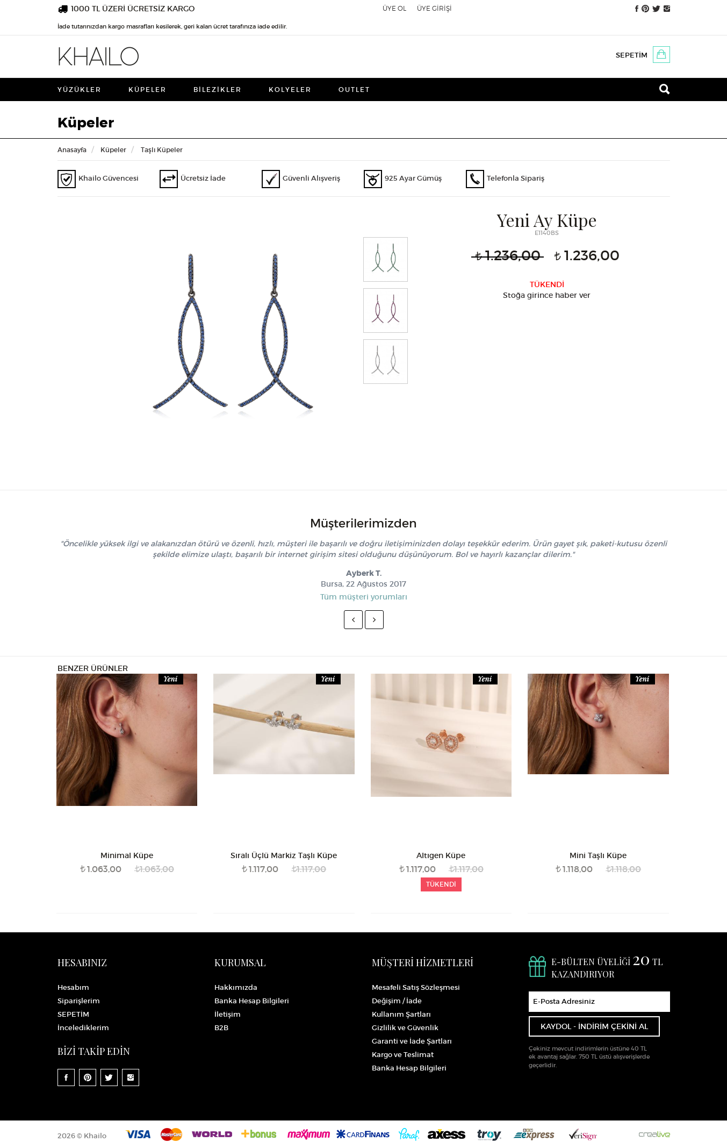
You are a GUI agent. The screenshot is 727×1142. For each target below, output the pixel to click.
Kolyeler (290, 89)
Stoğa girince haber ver (547, 295)
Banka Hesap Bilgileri (251, 1000)
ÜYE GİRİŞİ (434, 8)
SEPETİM (631, 55)
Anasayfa (72, 150)
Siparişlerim (78, 1000)
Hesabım (73, 987)
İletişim (227, 1014)
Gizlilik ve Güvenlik (405, 1027)
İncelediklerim (83, 1027)
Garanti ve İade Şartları (412, 1041)
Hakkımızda (235, 987)
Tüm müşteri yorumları (363, 597)
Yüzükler (79, 89)
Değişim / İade (397, 1000)
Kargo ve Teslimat (403, 1054)
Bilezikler (217, 89)
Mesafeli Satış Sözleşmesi (416, 987)
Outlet (354, 89)
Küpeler (147, 89)
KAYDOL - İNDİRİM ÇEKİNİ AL (594, 1026)
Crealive (654, 1134)
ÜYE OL (394, 8)
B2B (221, 1027)
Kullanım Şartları (401, 1014)
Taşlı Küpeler (162, 150)
